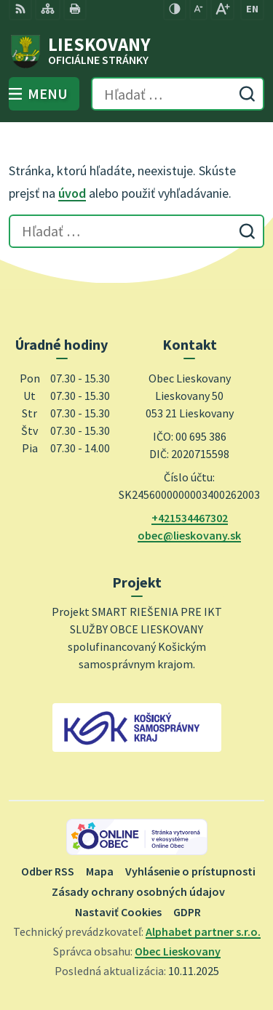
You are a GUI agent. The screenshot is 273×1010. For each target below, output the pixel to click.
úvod (72, 193)
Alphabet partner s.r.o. (203, 931)
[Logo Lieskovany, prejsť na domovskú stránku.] (136, 51)
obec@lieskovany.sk (189, 535)
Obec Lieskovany (178, 951)
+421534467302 (189, 517)
